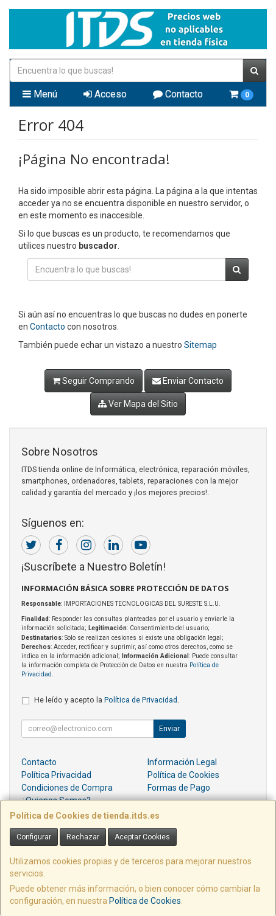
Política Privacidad (56, 775)
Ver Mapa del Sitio (138, 404)
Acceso (105, 94)
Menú (40, 94)
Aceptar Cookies (142, 837)
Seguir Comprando (93, 381)
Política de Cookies (145, 901)
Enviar (169, 728)
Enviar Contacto (188, 381)
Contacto (178, 94)
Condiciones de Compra (67, 788)
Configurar (33, 837)
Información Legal (182, 762)
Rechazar (82, 837)
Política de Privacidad (140, 699)
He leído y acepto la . (106, 699)
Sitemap (200, 345)
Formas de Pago (178, 788)
